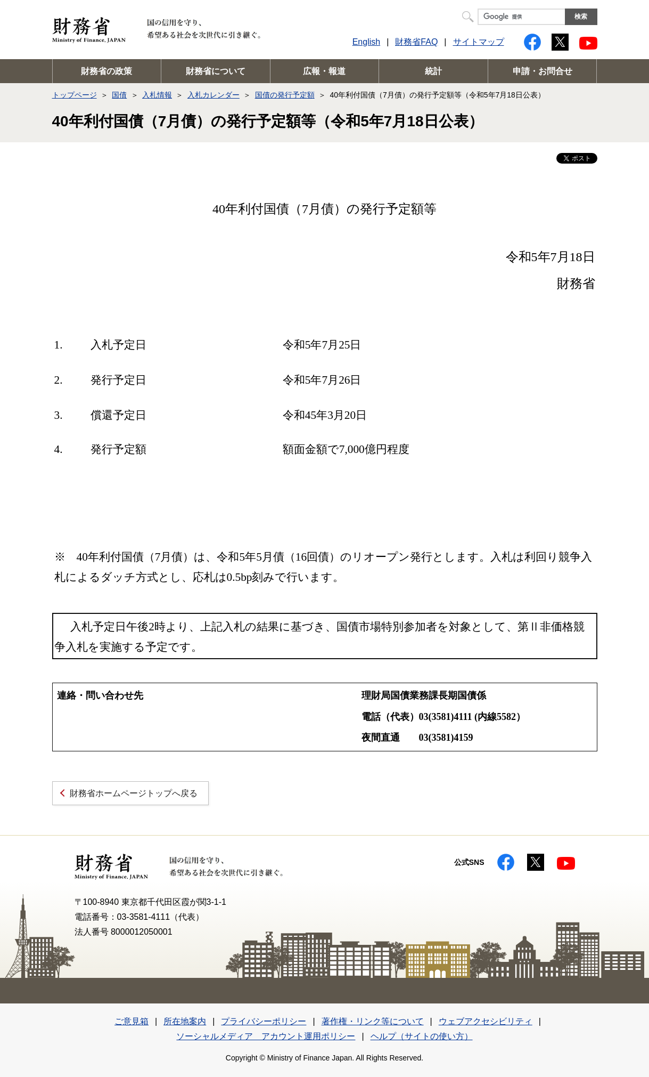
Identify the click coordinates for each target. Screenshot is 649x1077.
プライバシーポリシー (263, 1021)
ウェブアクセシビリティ (485, 1021)
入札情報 (157, 95)
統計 (433, 71)
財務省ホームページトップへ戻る (134, 793)
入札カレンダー (213, 95)
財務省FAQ (416, 41)
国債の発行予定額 (285, 95)
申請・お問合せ (542, 71)
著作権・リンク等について (373, 1021)
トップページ (74, 95)
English (366, 41)
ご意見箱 (131, 1021)
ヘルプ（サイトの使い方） (422, 1036)
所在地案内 (184, 1021)
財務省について (215, 71)
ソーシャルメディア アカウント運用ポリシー (265, 1036)
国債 (119, 95)
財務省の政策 (106, 71)
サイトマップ (478, 41)
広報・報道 (324, 71)
